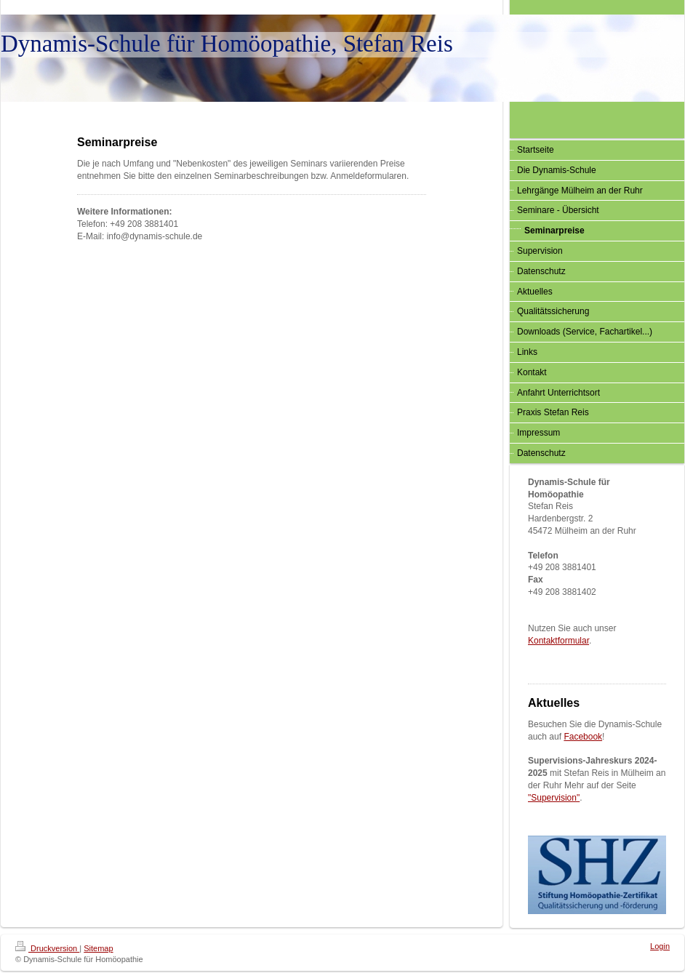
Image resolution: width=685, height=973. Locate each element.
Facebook (583, 737)
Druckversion (47, 948)
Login (660, 946)
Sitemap (98, 948)
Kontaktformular (558, 641)
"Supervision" (554, 798)
